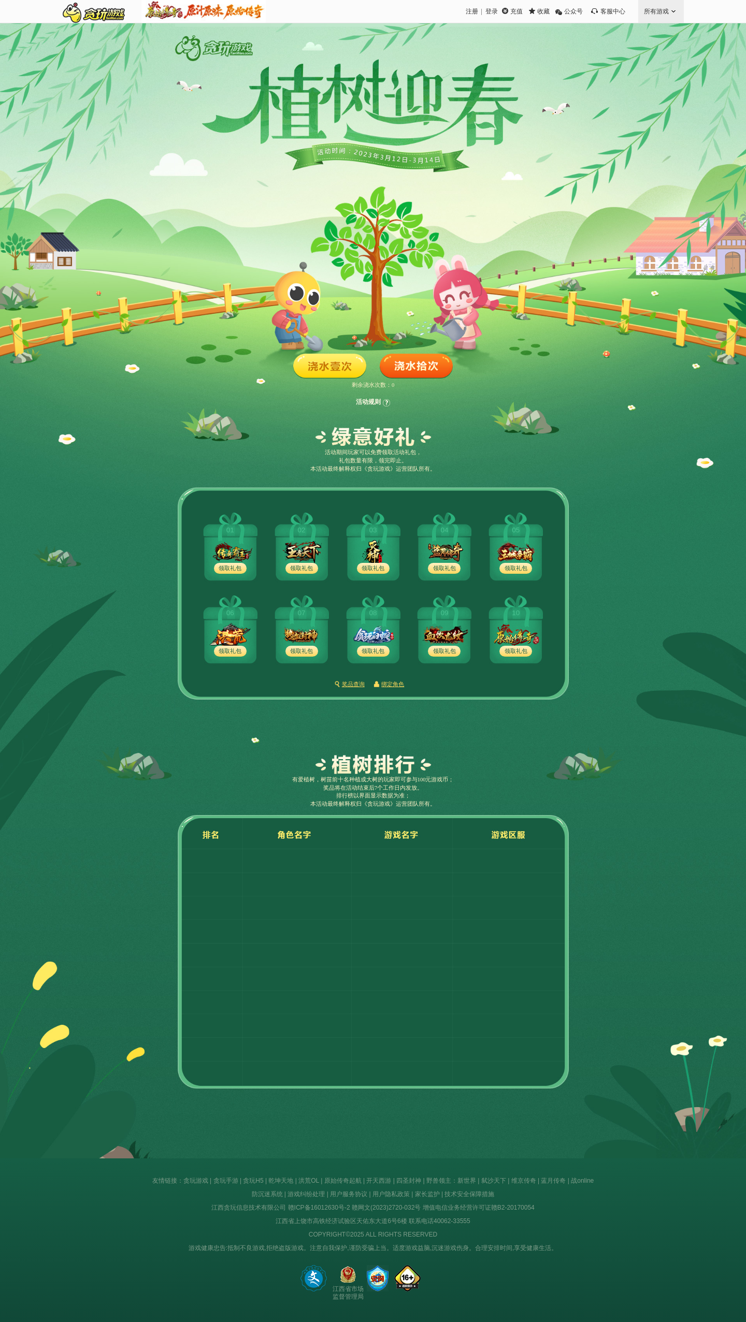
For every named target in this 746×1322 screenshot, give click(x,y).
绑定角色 (392, 684)
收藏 (543, 11)
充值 (516, 11)
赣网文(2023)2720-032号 (386, 1207)
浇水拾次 (416, 366)
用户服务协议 (348, 1194)
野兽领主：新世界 (451, 1180)
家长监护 (427, 1194)
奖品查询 (353, 684)
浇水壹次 (329, 366)
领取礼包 (230, 568)
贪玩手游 (225, 1180)
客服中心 (612, 11)
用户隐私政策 (391, 1194)
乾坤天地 (280, 1180)
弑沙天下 (493, 1180)
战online (582, 1180)
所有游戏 (656, 11)
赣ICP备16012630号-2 (319, 1207)
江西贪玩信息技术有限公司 (248, 1207)
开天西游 (378, 1180)
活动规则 (368, 401)
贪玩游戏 (195, 1180)
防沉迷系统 (267, 1194)
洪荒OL (308, 1180)
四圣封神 (408, 1180)
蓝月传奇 (553, 1180)
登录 (491, 11)
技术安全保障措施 (469, 1194)
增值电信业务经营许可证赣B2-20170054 (479, 1207)
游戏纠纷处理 (306, 1194)
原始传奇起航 (343, 1180)
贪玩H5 (253, 1180)
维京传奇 (523, 1180)
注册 (472, 11)
